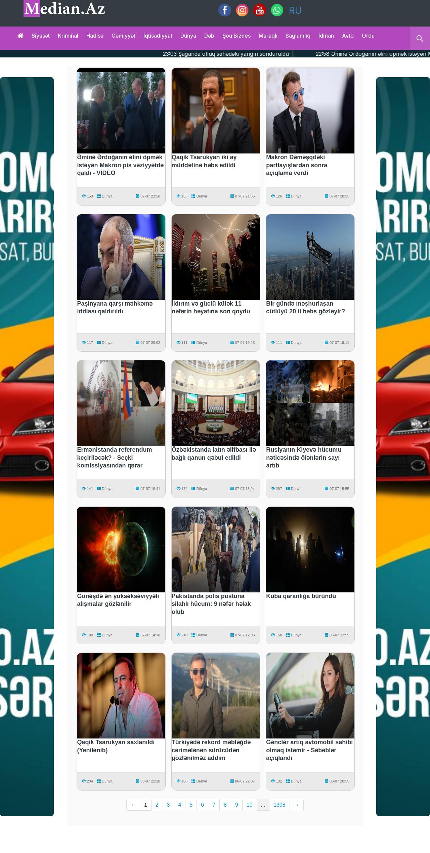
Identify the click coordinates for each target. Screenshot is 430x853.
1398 (279, 805)
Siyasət (41, 35)
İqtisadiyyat (157, 35)
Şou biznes (236, 35)
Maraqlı (268, 35)
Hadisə (94, 35)
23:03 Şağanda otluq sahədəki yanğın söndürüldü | (250, 53)
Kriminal (68, 35)
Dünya (188, 35)
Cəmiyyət (123, 35)
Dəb (209, 35)
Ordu (368, 35)
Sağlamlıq (298, 35)
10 (250, 805)
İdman (326, 35)
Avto (348, 35)
